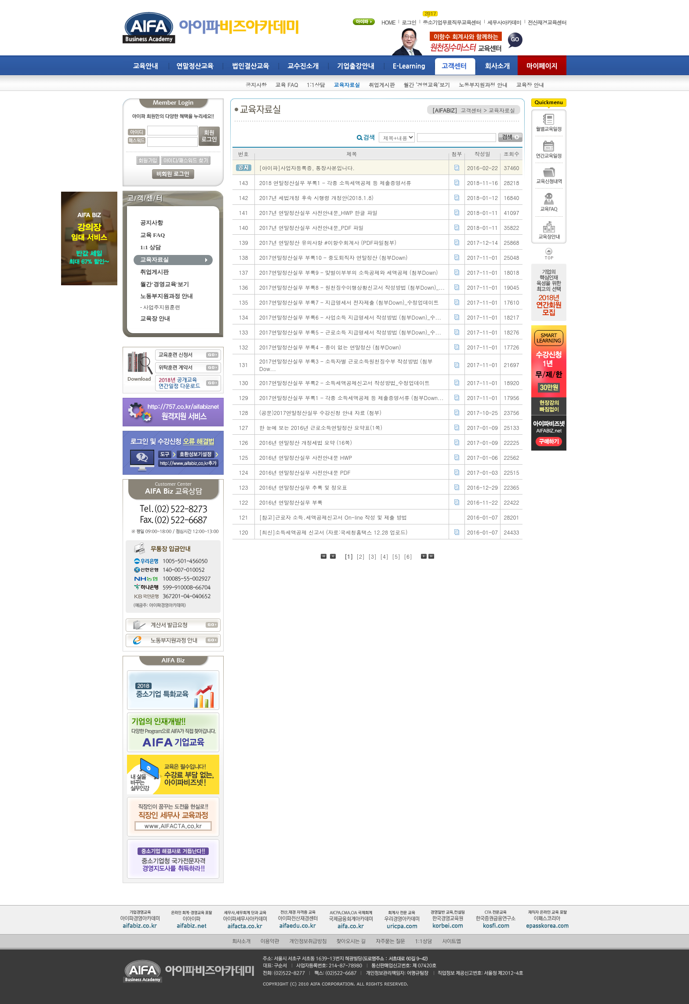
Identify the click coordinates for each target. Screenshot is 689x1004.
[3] (372, 556)
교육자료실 (347, 84)
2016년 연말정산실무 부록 (291, 502)
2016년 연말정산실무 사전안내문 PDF (305, 472)
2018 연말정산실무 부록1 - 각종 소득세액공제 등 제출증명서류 (335, 182)
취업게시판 (382, 84)
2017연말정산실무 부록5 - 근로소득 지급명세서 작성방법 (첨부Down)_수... (350, 332)
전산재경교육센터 (547, 22)
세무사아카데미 (504, 22)
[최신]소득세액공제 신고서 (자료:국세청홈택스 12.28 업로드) (333, 532)
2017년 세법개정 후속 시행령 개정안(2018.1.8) (316, 197)
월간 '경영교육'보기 (426, 84)
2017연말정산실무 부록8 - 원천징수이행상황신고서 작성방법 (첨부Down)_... (352, 287)
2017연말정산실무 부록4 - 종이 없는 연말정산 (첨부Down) (330, 347)
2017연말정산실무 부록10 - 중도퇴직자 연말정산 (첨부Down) (333, 257)
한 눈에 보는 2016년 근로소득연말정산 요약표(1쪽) (320, 427)
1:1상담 (316, 84)
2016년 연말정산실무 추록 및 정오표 (303, 487)
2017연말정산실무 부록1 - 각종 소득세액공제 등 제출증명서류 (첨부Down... (351, 397)
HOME (388, 22)
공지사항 (256, 84)
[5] (396, 556)
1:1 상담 (150, 247)
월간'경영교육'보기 (164, 284)
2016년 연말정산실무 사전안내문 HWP (305, 457)
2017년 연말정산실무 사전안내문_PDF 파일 (311, 227)
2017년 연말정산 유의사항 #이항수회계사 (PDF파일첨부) (327, 242)
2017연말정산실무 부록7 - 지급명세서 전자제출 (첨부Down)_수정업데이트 (349, 302)
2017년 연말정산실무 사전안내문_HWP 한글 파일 (318, 212)
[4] (384, 556)
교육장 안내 (530, 84)
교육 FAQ (287, 84)
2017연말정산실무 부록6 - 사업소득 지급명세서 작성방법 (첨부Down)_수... (350, 317)
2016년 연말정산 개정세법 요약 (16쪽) (305, 442)
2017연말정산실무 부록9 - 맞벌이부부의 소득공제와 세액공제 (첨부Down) (348, 272)
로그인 (409, 22)
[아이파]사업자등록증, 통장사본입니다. (307, 167)
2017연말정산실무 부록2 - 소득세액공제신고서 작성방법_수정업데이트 (344, 382)
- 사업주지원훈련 (160, 307)
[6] (408, 556)
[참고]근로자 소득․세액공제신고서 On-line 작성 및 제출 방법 (333, 517)
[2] (360, 556)
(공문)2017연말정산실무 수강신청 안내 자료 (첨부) (320, 412)
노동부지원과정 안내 (483, 84)
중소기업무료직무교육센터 (452, 22)
